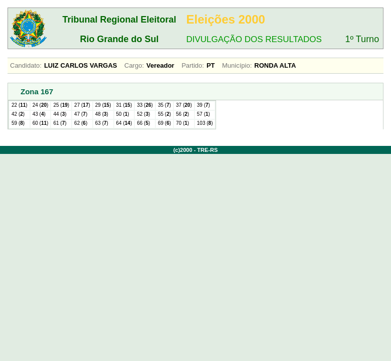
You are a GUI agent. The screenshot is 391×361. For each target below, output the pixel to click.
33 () (145, 105)
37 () (184, 105)
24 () (41, 105)
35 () (164, 105)
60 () (41, 123)
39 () (203, 105)
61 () (59, 123)
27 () (82, 105)
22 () (20, 105)
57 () (203, 114)
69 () (164, 123)
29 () (103, 105)
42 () (18, 114)
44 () (59, 114)
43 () (39, 114)
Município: (237, 65)
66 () (143, 123)
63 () (101, 123)
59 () (18, 123)
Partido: (192, 65)
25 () (61, 105)
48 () (101, 114)
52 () (143, 114)
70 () (182, 123)
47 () (80, 114)
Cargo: (134, 65)
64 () (124, 123)
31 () (124, 105)
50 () (122, 114)
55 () (164, 114)
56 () (182, 114)
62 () (80, 123)
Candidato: (26, 65)
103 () (205, 123)
